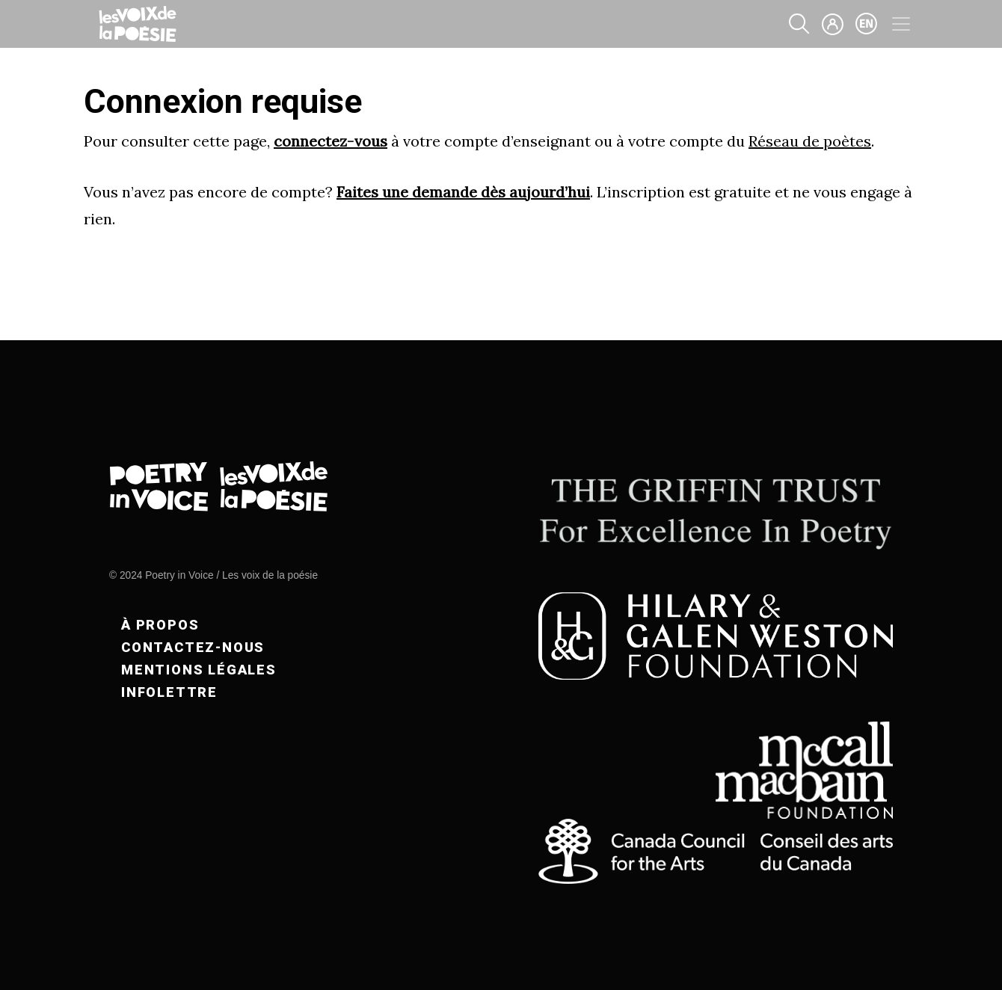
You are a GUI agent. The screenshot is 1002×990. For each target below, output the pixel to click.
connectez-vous (330, 141)
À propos (160, 625)
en (866, 24)
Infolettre (169, 692)
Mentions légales (199, 669)
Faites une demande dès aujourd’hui (463, 191)
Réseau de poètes (810, 141)
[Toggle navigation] (901, 24)
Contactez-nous (193, 647)
